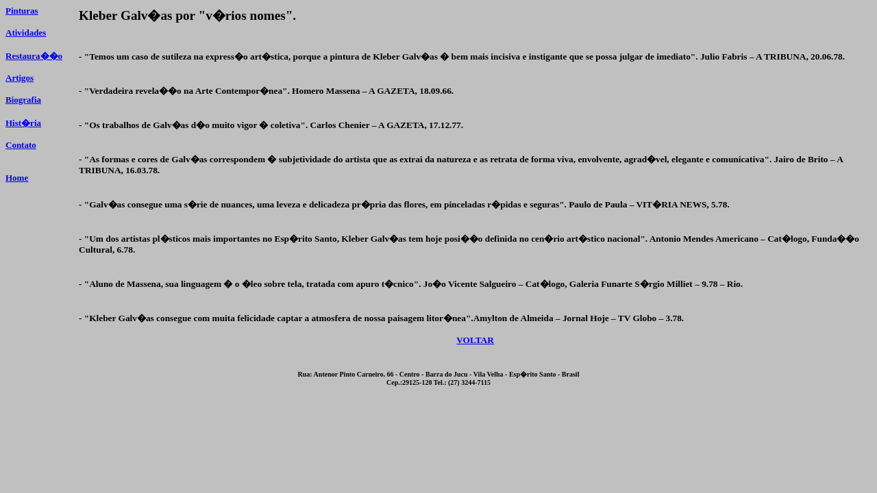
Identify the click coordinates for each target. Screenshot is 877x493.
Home (16, 178)
